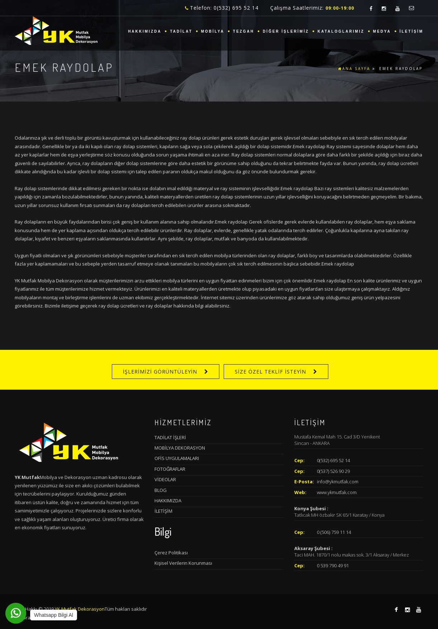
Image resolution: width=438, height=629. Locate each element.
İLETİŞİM (411, 31)
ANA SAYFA (354, 68)
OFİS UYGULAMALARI (176, 458)
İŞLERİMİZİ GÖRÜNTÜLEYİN (160, 371)
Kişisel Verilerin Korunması (183, 563)
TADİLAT (181, 31)
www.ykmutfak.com (337, 492)
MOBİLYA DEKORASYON (179, 448)
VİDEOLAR (165, 479)
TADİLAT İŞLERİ (170, 437)
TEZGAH (243, 31)
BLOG (160, 490)
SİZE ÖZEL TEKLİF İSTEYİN (270, 371)
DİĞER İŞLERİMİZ (286, 31)
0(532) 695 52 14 (333, 460)
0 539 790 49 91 (333, 565)
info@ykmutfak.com (337, 481)
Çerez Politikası (171, 552)
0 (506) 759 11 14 (334, 532)
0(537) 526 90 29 (333, 471)
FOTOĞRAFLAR (169, 469)
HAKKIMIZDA (144, 31)
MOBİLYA (212, 31)
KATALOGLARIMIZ (341, 31)
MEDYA (382, 31)
